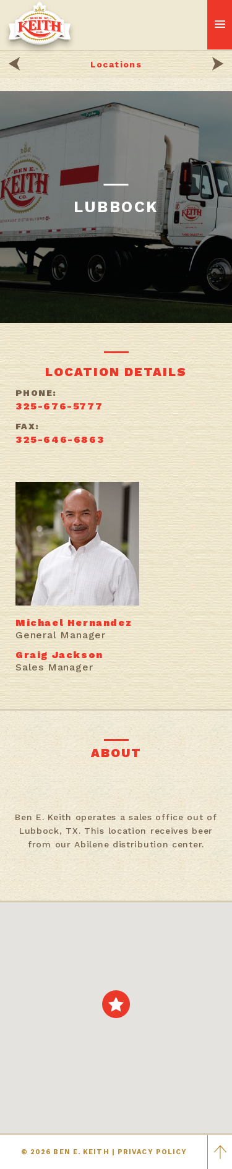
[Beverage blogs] (218, 66)
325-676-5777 (59, 406)
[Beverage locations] (14, 66)
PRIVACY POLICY (152, 1152)
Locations (116, 64)
